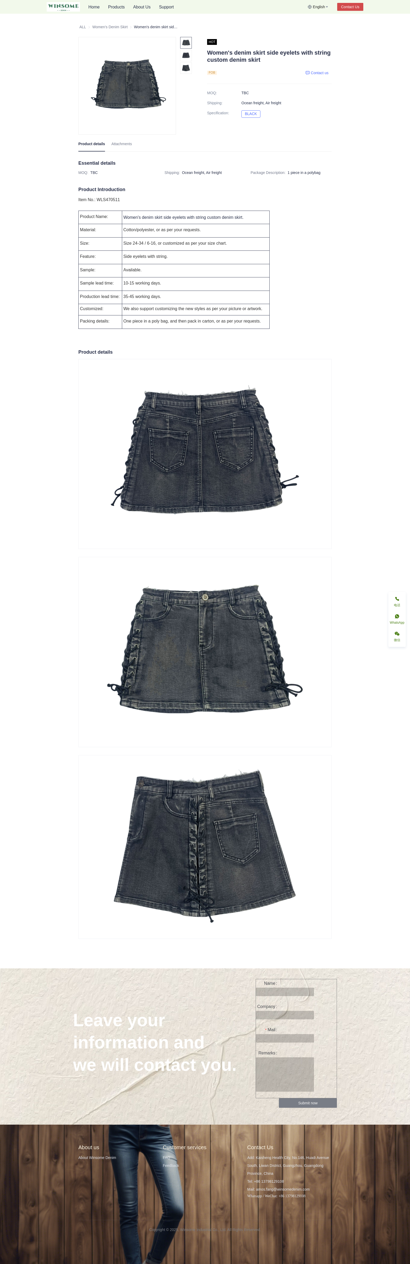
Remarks (267, 1053)
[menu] (196, 7)
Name (269, 983)
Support (166, 7)
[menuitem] (94, 7)
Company (266, 1006)
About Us (142, 7)
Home (94, 7)
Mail (271, 1030)
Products (116, 7)
